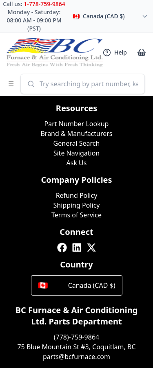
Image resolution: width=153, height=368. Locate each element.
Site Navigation (76, 153)
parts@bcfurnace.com (76, 356)
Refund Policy (77, 195)
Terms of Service (76, 214)
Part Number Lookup (76, 123)
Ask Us (77, 162)
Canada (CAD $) (76, 285)
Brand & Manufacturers (76, 133)
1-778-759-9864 (44, 4)
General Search (76, 143)
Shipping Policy (76, 205)
